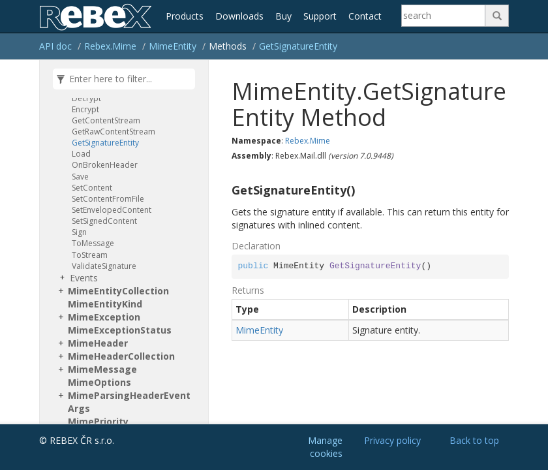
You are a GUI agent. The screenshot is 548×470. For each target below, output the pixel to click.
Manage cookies (325, 447)
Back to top (474, 440)
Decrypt (86, 98)
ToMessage (93, 243)
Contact (365, 16)
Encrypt (85, 109)
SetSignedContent (104, 221)
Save (80, 176)
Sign (79, 232)
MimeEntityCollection (118, 291)
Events (84, 278)
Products (185, 16)
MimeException (104, 317)
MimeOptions (99, 382)
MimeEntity (172, 46)
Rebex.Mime (110, 46)
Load (81, 153)
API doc (55, 46)
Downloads (239, 16)
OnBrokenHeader (105, 164)
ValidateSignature (104, 266)
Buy (283, 16)
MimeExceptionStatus (120, 330)
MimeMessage (102, 369)
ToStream (90, 254)
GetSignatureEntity (298, 46)
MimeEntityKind (105, 304)
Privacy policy (392, 440)
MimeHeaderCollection (121, 356)
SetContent (92, 187)
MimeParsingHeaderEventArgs (129, 402)
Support (320, 16)
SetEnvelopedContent (111, 209)
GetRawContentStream (113, 131)
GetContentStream (106, 120)
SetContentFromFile (108, 198)
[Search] (443, 16)
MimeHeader (98, 343)
